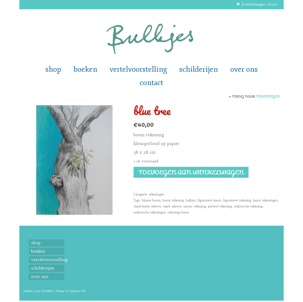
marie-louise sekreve (147, 206)
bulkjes (191, 200)
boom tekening (173, 200)
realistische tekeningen (150, 212)
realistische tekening (248, 206)
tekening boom (178, 212)
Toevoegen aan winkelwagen (191, 172)
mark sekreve (172, 206)
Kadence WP (78, 291)
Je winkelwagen (257, 4)
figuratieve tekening (237, 200)
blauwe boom (151, 200)
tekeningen (268, 96)
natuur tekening (194, 206)
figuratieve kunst (209, 200)
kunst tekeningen (265, 200)
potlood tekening (220, 206)
